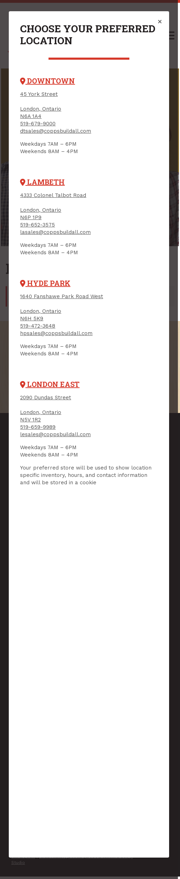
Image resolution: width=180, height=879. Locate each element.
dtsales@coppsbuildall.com (55, 131)
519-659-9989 (38, 427)
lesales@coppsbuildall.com (55, 434)
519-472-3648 (38, 326)
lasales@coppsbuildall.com (55, 232)
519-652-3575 (37, 225)
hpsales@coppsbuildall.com (56, 333)
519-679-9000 (38, 123)
